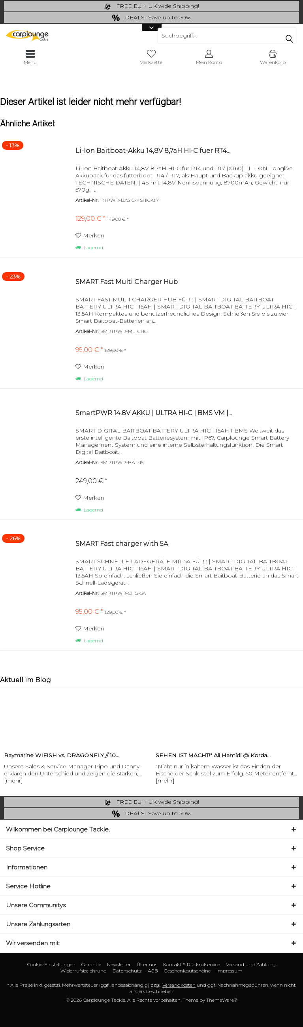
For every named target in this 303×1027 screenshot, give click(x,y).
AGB (153, 971)
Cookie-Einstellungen (51, 964)
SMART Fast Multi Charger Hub (126, 282)
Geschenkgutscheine (187, 971)
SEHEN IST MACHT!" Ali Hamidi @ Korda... (213, 755)
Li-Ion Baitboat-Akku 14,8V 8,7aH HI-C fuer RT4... (152, 150)
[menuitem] (273, 57)
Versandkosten (179, 985)
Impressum (229, 971)
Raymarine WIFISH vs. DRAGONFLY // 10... (61, 755)
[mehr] (13, 780)
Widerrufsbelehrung (83, 971)
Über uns (147, 964)
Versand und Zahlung (251, 964)
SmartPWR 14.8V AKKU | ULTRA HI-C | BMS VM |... (153, 413)
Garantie (91, 964)
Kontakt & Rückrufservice (191, 964)
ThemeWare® (221, 1000)
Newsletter (119, 964)
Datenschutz (127, 971)
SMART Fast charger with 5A (121, 543)
